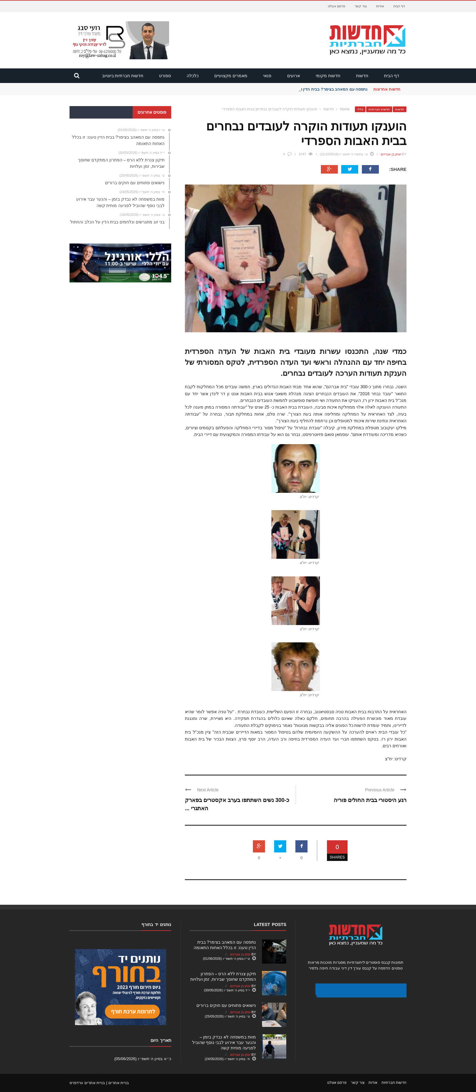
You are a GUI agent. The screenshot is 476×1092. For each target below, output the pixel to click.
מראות (313, 962)
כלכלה (193, 75)
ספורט (165, 75)
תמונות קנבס (392, 962)
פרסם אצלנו (336, 6)
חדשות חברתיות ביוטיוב (123, 75)
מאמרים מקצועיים (230, 75)
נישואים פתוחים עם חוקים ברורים (226, 1005)
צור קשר (361, 6)
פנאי (267, 75)
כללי (360, 109)
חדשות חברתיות (379, 109)
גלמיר (313, 968)
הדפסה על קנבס (376, 968)
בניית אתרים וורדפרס (87, 1082)
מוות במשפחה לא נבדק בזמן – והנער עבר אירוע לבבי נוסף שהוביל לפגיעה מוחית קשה (224, 1042)
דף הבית (399, 6)
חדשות (362, 75)
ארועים (293, 75)
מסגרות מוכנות (333, 962)
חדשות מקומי (328, 75)
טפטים (397, 968)
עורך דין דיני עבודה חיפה (340, 968)
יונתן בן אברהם (391, 154)
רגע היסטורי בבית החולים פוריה (370, 800)
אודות (380, 6)
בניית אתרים (118, 1082)
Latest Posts (270, 924)
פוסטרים (373, 962)
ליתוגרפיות (356, 962)
